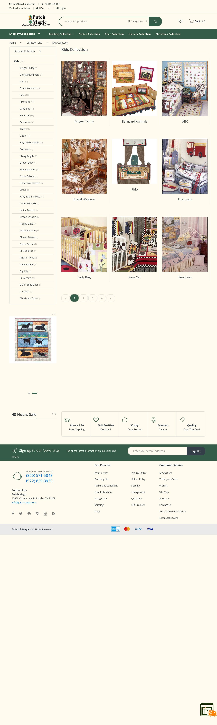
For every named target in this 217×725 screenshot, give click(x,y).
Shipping (99, 504)
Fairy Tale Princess (27, 196)
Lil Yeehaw (23, 278)
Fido (19, 95)
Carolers (21, 291)
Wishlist (163, 485)
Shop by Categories (22, 34)
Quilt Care (136, 498)
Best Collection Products (172, 511)
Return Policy (138, 479)
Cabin (20, 135)
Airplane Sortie (25, 230)
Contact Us (165, 504)
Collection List (34, 42)
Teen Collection (114, 34)
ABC (19, 81)
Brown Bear (23, 162)
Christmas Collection (168, 34)
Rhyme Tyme (24, 257)
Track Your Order (19, 8)
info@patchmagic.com (22, 3)
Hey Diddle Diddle (26, 142)
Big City (21, 271)
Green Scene (24, 244)
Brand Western (25, 88)
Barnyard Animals (26, 74)
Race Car (22, 115)
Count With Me (25, 203)
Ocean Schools (25, 217)
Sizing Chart (101, 498)
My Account (165, 472)
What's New (101, 472)
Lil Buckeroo (23, 250)
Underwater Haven (27, 183)
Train (19, 129)
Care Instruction (103, 492)
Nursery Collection (140, 34)
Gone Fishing (24, 176)
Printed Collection (89, 34)
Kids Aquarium (24, 169)
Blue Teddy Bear (26, 284)
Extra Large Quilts (168, 517)
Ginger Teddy (24, 67)
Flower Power (24, 237)
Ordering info (102, 479)
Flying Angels (24, 156)
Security (135, 485)
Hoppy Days (23, 223)
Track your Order (168, 479)
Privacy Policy (138, 472)
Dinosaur (22, 149)
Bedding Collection (61, 34)
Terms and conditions (106, 485)
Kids (16, 61)
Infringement (138, 492)
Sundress (22, 122)
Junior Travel (23, 210)
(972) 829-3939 (39, 480)
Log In (60, 8)
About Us (164, 498)
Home (12, 42)
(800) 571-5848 (50, 4)
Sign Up (196, 451)
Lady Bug (22, 108)
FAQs (97, 511)
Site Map (164, 492)
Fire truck (22, 101)
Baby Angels (23, 264)
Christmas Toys (25, 298)
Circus (20, 189)
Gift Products (138, 504)
